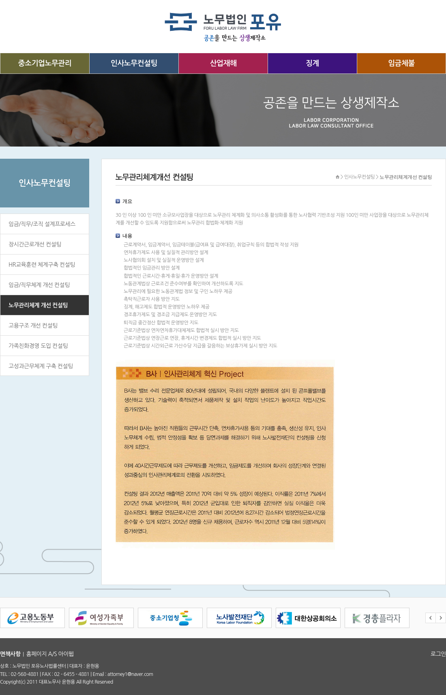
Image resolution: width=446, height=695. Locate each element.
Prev (430, 618)
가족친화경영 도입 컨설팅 (38, 346)
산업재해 (223, 63)
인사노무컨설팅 (134, 63)
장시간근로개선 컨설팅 (35, 244)
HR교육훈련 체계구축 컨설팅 (42, 265)
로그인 (438, 654)
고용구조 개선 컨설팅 (33, 325)
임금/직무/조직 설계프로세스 (42, 224)
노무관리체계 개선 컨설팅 (38, 305)
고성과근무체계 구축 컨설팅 (41, 366)
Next (440, 618)
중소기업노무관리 (44, 63)
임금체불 (401, 63)
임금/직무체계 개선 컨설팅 (39, 285)
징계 (312, 63)
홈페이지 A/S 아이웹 (50, 654)
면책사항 (10, 654)
